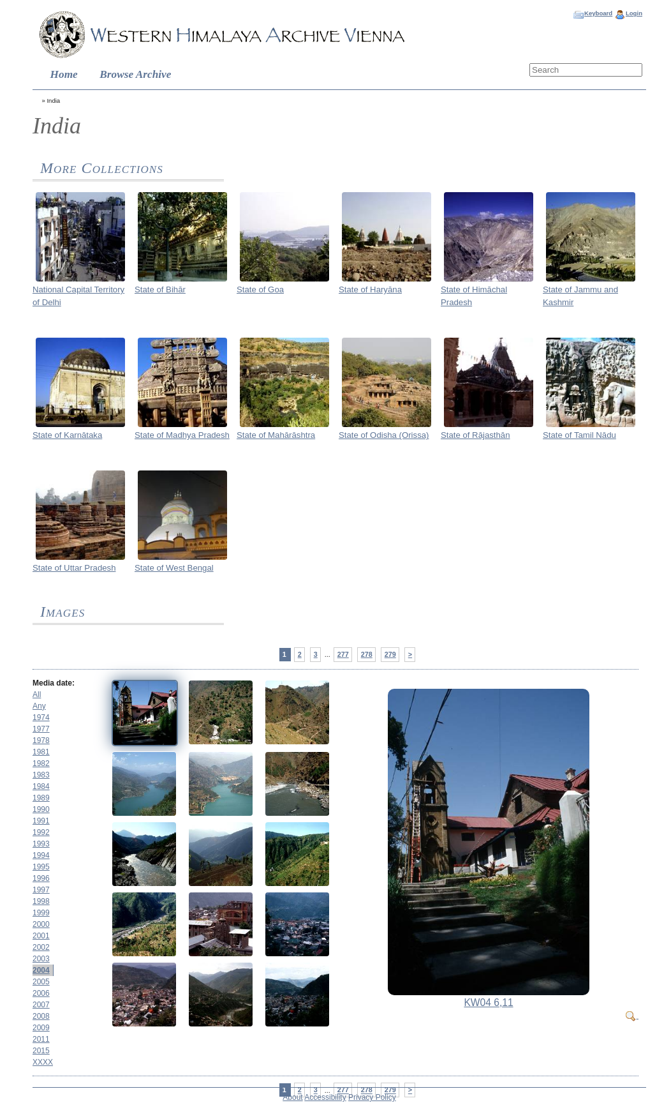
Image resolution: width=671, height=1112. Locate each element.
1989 (41, 797)
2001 (41, 935)
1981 (41, 752)
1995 (41, 866)
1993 (41, 843)
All (37, 694)
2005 (41, 981)
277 (343, 654)
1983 (41, 774)
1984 (41, 786)
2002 (41, 947)
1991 (41, 820)
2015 (41, 1050)
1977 (41, 729)
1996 (41, 878)
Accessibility (325, 1097)
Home (64, 74)
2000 (41, 924)
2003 (41, 958)
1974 (41, 717)
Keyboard (598, 13)
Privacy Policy (372, 1097)
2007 (41, 1004)
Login (634, 13)
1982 (41, 763)
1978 (41, 740)
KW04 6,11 (488, 1002)
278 (366, 654)
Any (39, 706)
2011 (41, 1039)
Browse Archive (135, 74)
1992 (41, 832)
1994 (41, 855)
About (292, 1097)
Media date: (54, 683)
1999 (41, 912)
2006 (41, 993)
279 (390, 654)
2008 (41, 1016)
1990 (41, 809)
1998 (41, 901)
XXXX (43, 1062)
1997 (41, 889)
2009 (41, 1027)
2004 (41, 970)
